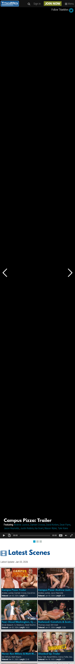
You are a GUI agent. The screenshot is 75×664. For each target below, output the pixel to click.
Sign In (37, 3)
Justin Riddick (27, 528)
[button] (4, 535)
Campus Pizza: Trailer (14, 590)
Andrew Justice (21, 524)
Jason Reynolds (11, 528)
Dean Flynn (65, 524)
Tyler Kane (63, 528)
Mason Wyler (51, 528)
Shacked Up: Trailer (49, 654)
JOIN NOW (52, 4)
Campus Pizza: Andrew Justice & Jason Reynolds (55, 590)
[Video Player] (37, 272)
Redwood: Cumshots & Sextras (55, 622)
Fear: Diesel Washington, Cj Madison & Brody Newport (19, 622)
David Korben (52, 524)
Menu (69, 3)
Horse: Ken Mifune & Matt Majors (19, 654)
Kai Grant (39, 528)
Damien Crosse (37, 524)
